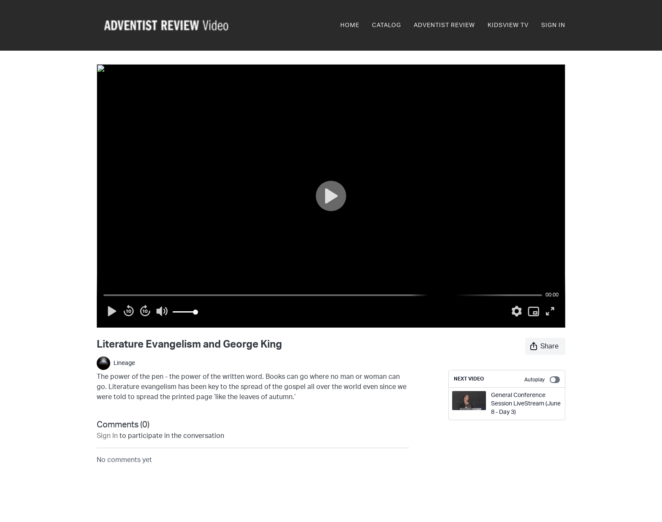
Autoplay (542, 379)
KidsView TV (508, 25)
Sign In (553, 25)
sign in (107, 435)
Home (349, 25)
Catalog (386, 25)
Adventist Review (444, 25)
